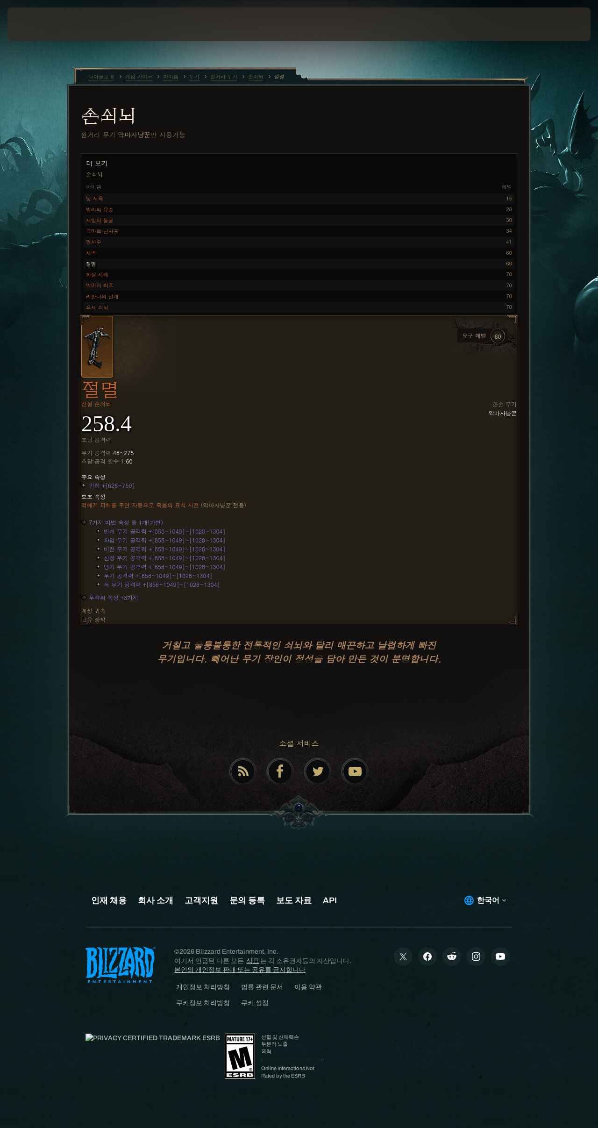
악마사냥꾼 (134, 134)
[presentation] (36, 24)
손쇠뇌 (108, 115)
